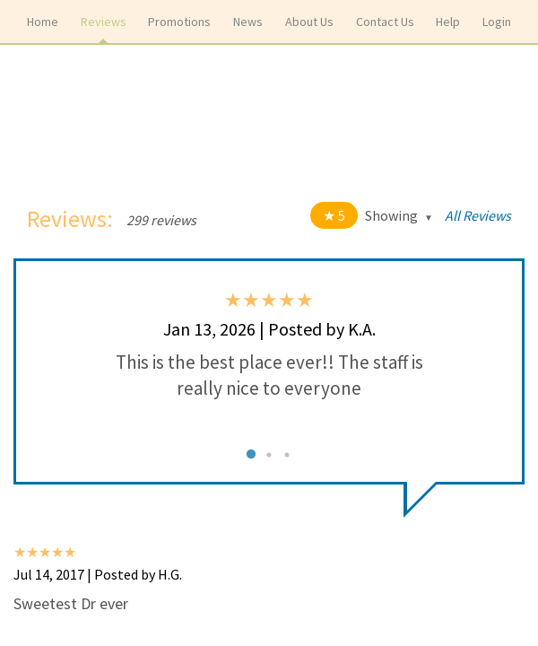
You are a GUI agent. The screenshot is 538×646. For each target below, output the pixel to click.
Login (496, 21)
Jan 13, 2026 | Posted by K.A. (269, 329)
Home (42, 21)
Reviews (103, 21)
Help (448, 21)
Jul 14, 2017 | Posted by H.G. (97, 574)
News (248, 21)
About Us (309, 21)
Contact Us (385, 21)
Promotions (179, 21)
